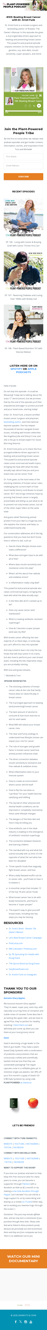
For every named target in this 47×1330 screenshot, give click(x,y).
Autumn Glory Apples (14, 998)
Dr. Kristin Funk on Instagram (23, 974)
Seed (6, 1037)
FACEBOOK (18, 1147)
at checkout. (26, 1082)
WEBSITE (8, 1143)
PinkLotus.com (16, 943)
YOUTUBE (19, 1143)
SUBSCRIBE (23, 176)
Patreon (26, 1184)
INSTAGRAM (32, 1143)
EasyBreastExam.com (19, 969)
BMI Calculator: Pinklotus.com (23, 948)
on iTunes (27, 1201)
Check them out (20, 1025)
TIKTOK (7, 1147)
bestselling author (12, 422)
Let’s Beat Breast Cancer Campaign (25, 937)
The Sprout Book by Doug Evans (24, 963)
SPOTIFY (16, 368)
